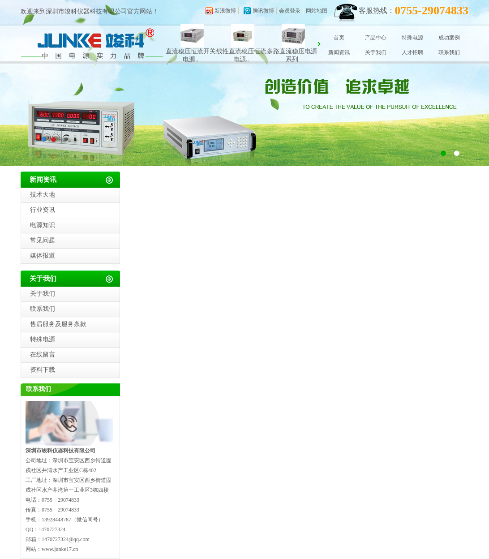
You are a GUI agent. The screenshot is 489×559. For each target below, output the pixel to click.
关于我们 (375, 52)
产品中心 (375, 37)
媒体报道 (42, 255)
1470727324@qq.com (66, 539)
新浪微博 (225, 11)
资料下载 (42, 369)
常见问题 (42, 240)
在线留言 (42, 354)
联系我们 (449, 52)
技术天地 (42, 194)
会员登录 (289, 11)
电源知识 (42, 225)
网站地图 (316, 11)
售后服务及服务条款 (58, 324)
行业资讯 (42, 209)
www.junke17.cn (60, 549)
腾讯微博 (263, 11)
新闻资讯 (339, 52)
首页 (339, 37)
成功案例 (449, 37)
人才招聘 (412, 52)
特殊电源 (412, 37)
